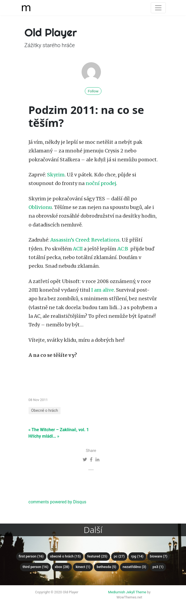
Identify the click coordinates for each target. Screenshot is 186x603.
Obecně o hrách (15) (65, 556)
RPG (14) (137, 556)
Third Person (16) (35, 567)
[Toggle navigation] (158, 7)
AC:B (122, 249)
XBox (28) (62, 567)
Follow (93, 91)
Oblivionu (40, 207)
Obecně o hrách (44, 410)
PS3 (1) (158, 567)
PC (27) (119, 556)
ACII (78, 249)
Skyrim (56, 175)
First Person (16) (31, 556)
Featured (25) (97, 556)
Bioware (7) (158, 556)
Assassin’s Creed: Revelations (85, 240)
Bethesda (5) (106, 567)
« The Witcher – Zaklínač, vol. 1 (59, 429)
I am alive (102, 290)
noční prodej (101, 183)
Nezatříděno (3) (134, 567)
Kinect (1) (83, 567)
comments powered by (57, 501)
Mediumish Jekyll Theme (127, 592)
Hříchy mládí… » (44, 436)
